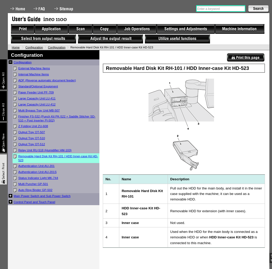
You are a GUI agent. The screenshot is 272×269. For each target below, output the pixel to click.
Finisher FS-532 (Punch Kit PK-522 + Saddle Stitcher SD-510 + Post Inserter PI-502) (56, 118)
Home (18, 9)
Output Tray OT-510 (31, 138)
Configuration (34, 47)
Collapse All (3, 106)
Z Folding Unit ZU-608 (33, 126)
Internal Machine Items (33, 74)
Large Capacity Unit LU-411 (37, 98)
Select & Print (3, 169)
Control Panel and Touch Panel (34, 202)
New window (3, 138)
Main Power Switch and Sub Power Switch (42, 196)
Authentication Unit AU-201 (36, 165)
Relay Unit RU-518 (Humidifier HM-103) (44, 150)
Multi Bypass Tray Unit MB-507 (39, 110)
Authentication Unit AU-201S (37, 171)
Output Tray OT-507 (31, 132)
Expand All (3, 74)
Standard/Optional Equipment (38, 86)
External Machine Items (34, 68)
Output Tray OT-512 (31, 144)
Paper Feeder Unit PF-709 (36, 92)
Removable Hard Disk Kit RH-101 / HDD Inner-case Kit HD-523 (58, 158)
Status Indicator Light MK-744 (38, 178)
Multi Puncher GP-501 (33, 184)
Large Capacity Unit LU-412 (37, 104)
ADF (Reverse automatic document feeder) (47, 80)
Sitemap (64, 9)
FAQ (39, 9)
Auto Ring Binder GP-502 (35, 190)
